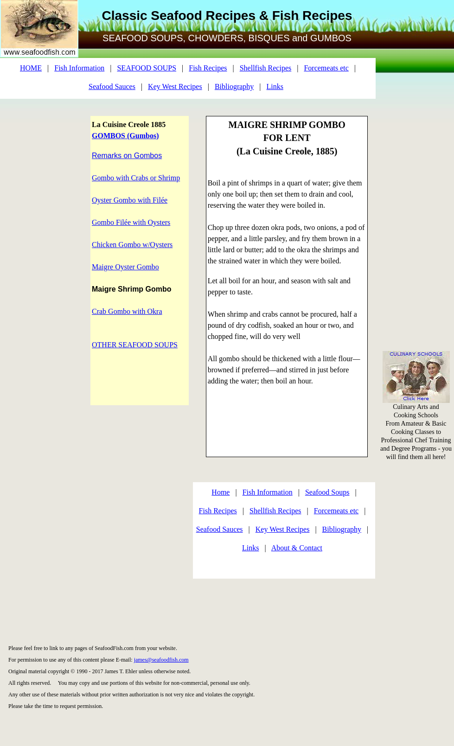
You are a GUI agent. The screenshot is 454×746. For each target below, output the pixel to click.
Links (275, 86)
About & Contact (296, 548)
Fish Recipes (208, 68)
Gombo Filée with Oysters (131, 222)
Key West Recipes (175, 86)
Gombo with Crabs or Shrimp (136, 178)
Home (220, 492)
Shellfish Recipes (266, 68)
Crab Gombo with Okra (127, 311)
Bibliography (234, 86)
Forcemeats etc (326, 68)
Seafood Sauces (112, 86)
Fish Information (79, 68)
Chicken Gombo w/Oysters (132, 245)
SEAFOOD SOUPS (146, 68)
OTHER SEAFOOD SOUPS (135, 345)
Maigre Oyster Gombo (125, 267)
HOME (31, 68)
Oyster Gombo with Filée (129, 200)
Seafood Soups (327, 492)
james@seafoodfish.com (161, 660)
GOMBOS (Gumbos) (125, 136)
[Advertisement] (416, 139)
